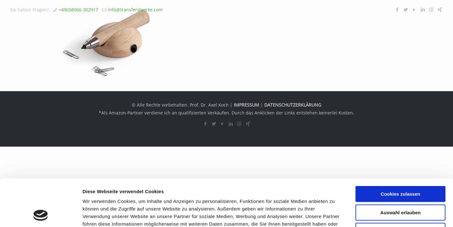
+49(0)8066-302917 (78, 10)
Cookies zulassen (400, 150)
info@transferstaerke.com (135, 10)
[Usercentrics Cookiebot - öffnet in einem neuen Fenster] (40, 214)
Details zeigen (334, 214)
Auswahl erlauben (400, 168)
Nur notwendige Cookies (400, 186)
